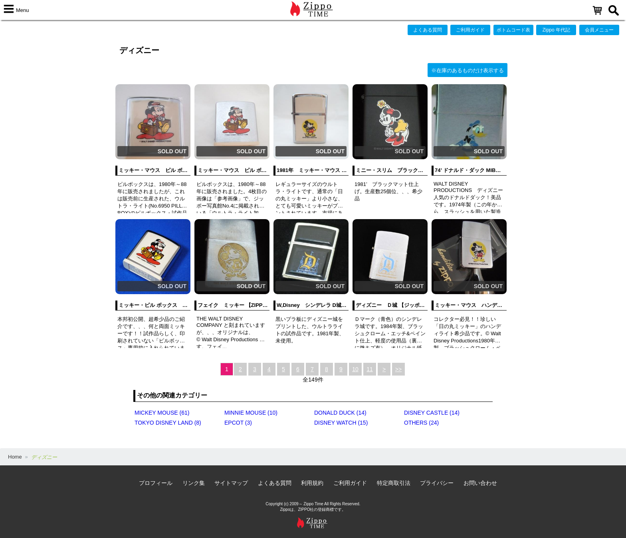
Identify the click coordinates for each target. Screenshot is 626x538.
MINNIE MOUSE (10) (250, 412)
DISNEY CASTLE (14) (432, 412)
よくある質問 (427, 30)
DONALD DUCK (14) (340, 412)
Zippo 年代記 (556, 30)
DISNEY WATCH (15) (341, 422)
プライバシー (437, 483)
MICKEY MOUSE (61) (162, 412)
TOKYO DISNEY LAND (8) (168, 422)
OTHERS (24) (421, 422)
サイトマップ (231, 483)
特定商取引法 (393, 483)
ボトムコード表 (513, 30)
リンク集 (193, 483)
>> (398, 369)
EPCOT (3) (238, 422)
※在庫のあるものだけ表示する (467, 70)
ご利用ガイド (470, 30)
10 (355, 369)
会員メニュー (599, 30)
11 (369, 369)
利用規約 (312, 483)
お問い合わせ (480, 483)
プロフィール (155, 483)
